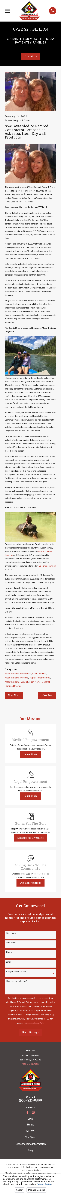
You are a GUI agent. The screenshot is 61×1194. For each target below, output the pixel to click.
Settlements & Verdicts (30, 837)
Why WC (30, 1131)
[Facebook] (27, 1112)
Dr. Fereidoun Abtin (47, 566)
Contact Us (30, 56)
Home (30, 1124)
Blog (30, 1150)
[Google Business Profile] (33, 1112)
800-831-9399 (30, 1100)
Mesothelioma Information (30, 1143)
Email (8, 962)
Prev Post (13, 695)
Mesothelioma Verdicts (16, 677)
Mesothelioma (12, 681)
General (46, 681)
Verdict (24, 681)
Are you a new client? (16, 971)
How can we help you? (16, 981)
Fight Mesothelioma (40, 677)
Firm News (34, 681)
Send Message (30, 1032)
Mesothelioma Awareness (18, 673)
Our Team (30, 1137)
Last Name (11, 942)
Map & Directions (30, 1063)
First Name (11, 933)
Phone (9, 952)
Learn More (30, 754)
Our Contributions (30, 882)
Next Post (47, 695)
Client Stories (39, 673)
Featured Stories (13, 685)
